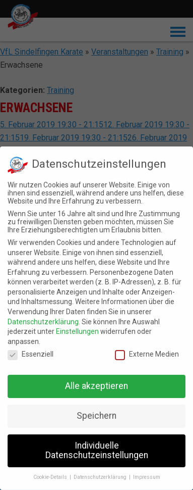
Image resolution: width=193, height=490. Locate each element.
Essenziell (30, 352)
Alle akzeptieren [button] (96, 383)
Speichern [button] (96, 413)
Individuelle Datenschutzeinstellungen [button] (96, 448)
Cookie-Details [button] (51, 474)
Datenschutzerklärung (43, 319)
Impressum (146, 474)
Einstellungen (77, 329)
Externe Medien (147, 352)
